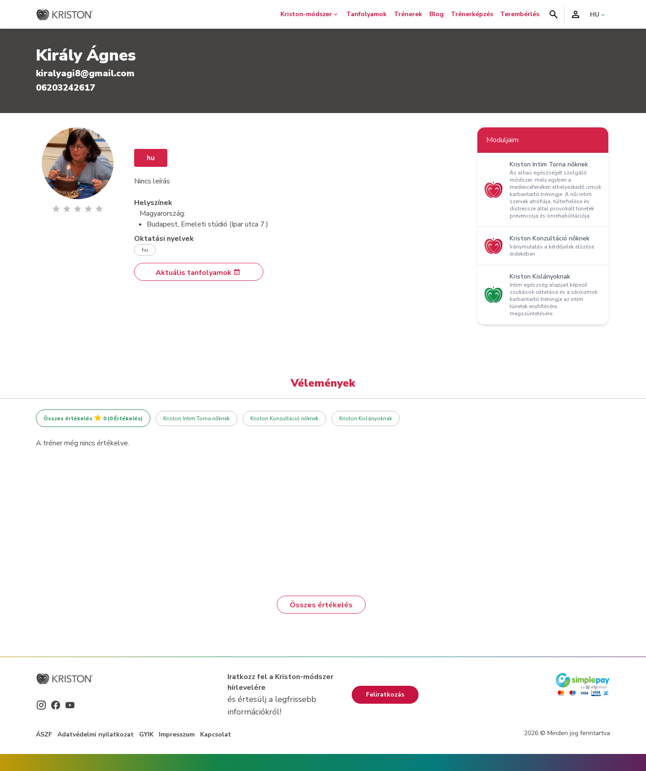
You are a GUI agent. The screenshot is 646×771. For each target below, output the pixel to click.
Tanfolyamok (366, 14)
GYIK (146, 734)
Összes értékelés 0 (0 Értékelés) (93, 418)
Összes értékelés (321, 605)
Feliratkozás (385, 694)
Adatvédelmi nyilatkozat (95, 734)
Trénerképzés (472, 14)
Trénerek (408, 14)
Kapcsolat (215, 734)
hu (151, 158)
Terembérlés (519, 14)
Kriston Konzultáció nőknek (284, 418)
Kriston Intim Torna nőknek (196, 418)
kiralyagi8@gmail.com (85, 73)
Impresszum (177, 734)
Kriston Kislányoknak (365, 418)
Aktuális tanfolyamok (198, 273)
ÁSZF (44, 734)
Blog (436, 14)
